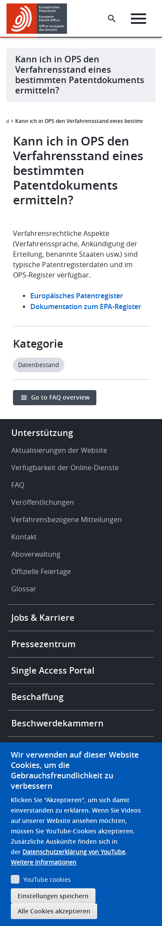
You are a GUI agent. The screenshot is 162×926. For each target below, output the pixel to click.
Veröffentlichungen (42, 502)
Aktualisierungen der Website (59, 450)
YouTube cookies (47, 879)
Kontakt (24, 537)
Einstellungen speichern (53, 896)
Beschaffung (37, 697)
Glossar (23, 589)
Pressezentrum (43, 644)
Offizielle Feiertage (41, 571)
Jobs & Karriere (43, 617)
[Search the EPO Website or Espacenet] (112, 18)
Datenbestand (38, 365)
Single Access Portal (53, 670)
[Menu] (138, 18)
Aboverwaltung (35, 554)
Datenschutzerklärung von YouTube (73, 852)
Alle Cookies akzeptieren (54, 911)
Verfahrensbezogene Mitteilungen (66, 519)
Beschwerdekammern (57, 723)
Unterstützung (42, 433)
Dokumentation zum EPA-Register (85, 306)
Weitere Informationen (43, 862)
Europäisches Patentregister (76, 295)
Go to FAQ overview (60, 397)
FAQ (17, 485)
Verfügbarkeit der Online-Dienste (65, 467)
